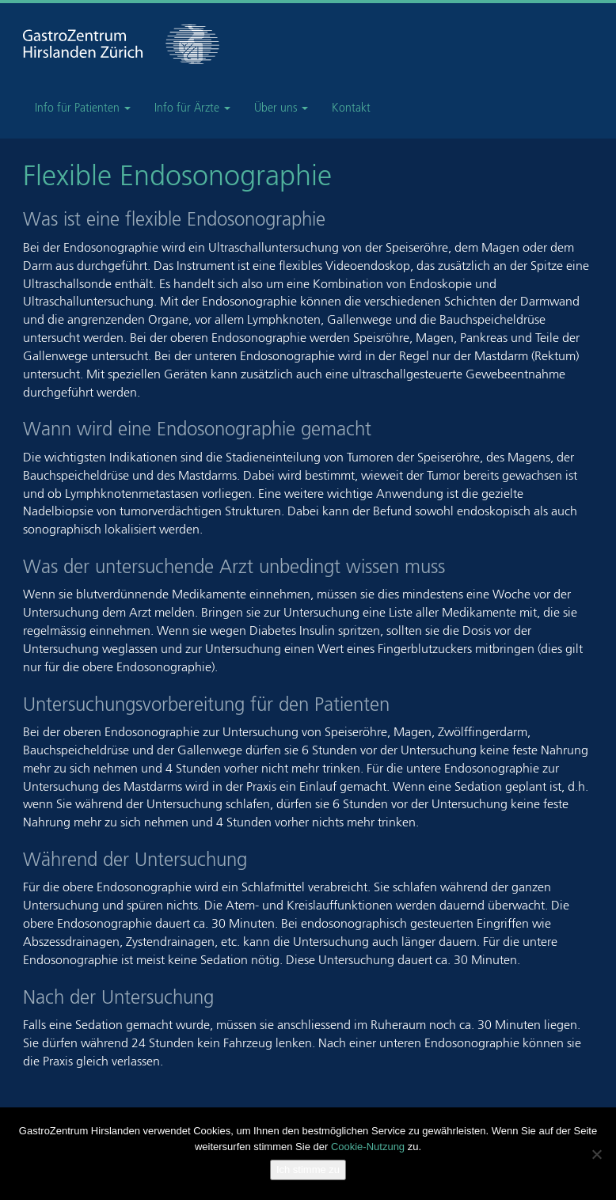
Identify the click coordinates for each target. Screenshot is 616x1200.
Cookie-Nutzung (368, 1147)
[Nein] (596, 1154)
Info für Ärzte (192, 108)
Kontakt (351, 108)
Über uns (281, 108)
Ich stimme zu (308, 1169)
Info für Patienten (83, 108)
